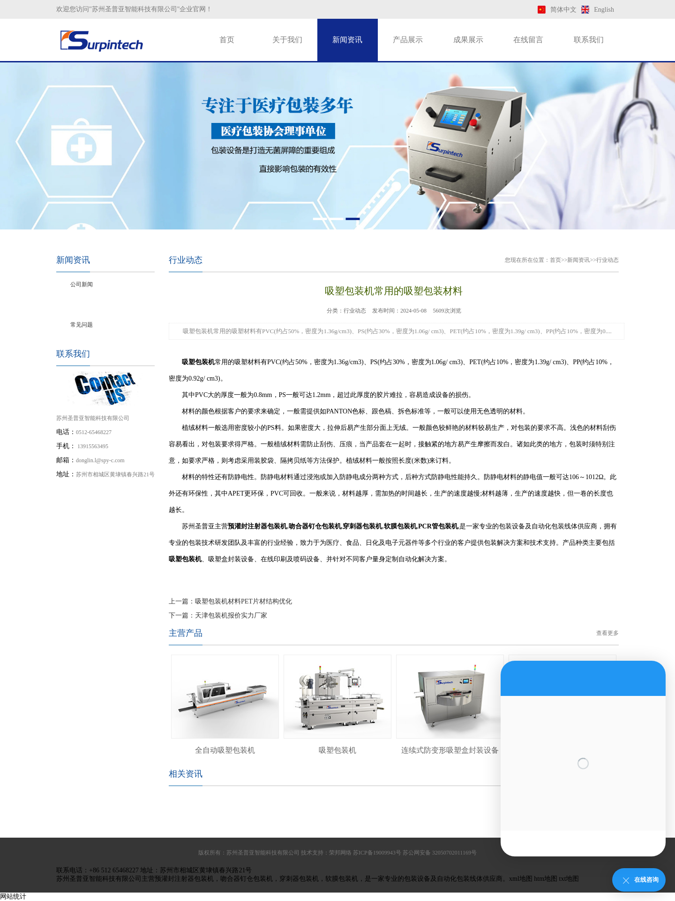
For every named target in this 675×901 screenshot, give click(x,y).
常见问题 (81, 324)
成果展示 (468, 40)
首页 (226, 40)
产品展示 (408, 40)
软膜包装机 (341, 878)
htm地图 (545, 878)
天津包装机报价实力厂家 (231, 615)
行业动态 (81, 304)
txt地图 (569, 878)
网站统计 (13, 896)
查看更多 (607, 633)
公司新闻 (81, 284)
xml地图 (520, 878)
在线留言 (528, 40)
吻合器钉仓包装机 (246, 878)
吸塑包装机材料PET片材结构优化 (243, 601)
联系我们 (589, 40)
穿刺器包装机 (299, 878)
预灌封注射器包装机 (184, 878)
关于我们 (287, 40)
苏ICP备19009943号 (377, 852)
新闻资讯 (347, 40)
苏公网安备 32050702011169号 (440, 852)
